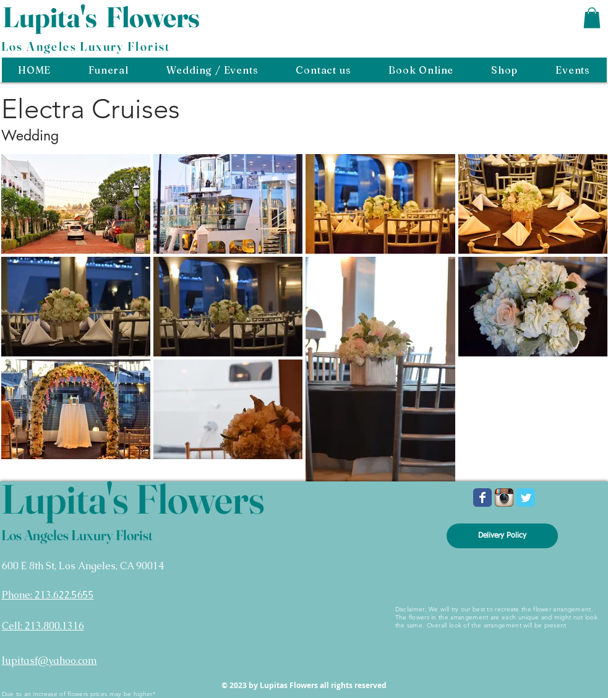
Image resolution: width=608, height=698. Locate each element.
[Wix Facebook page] (482, 497)
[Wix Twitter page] (525, 497)
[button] (592, 17)
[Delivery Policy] (502, 536)
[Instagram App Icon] (504, 497)
